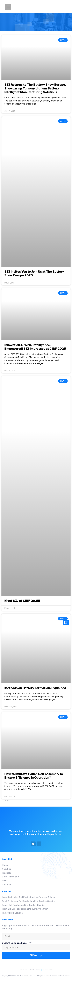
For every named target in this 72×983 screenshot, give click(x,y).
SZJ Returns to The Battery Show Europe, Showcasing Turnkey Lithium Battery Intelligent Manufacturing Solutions (35, 88)
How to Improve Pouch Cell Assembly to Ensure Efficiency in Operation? (33, 775)
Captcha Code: (16, 942)
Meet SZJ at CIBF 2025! (22, 600)
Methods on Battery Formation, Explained (35, 688)
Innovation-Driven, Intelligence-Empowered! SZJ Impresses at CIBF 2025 (35, 346)
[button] (8, 7)
